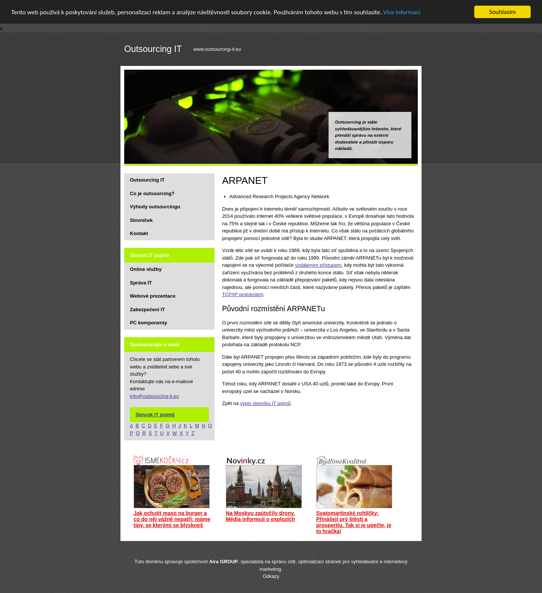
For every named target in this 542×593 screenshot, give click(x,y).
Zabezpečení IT (147, 309)
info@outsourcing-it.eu (154, 396)
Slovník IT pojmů (155, 414)
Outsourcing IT (153, 49)
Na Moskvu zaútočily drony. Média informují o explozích (260, 516)
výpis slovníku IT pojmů (265, 403)
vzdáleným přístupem (318, 265)
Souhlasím (502, 12)
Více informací (401, 12)
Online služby (146, 269)
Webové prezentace (152, 296)
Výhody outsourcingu (155, 206)
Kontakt (139, 233)
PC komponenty (148, 323)
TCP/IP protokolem (242, 294)
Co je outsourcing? (152, 193)
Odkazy (271, 576)
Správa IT (141, 283)
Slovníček (141, 220)
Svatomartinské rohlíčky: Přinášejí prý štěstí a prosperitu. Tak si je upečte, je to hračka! (353, 522)
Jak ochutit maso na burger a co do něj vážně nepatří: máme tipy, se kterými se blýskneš (172, 519)
